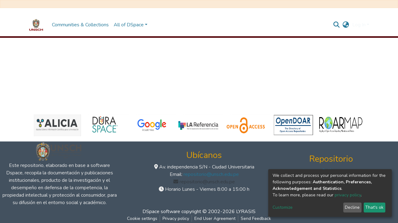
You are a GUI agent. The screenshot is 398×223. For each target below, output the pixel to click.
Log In (359, 24)
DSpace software (161, 211)
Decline (352, 207)
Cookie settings (142, 218)
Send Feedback (256, 218)
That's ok (374, 207)
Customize (283, 207)
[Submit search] (336, 25)
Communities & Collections (80, 24)
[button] (346, 24)
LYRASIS (246, 211)
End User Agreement (214, 218)
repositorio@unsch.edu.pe (211, 174)
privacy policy (348, 195)
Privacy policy (176, 218)
